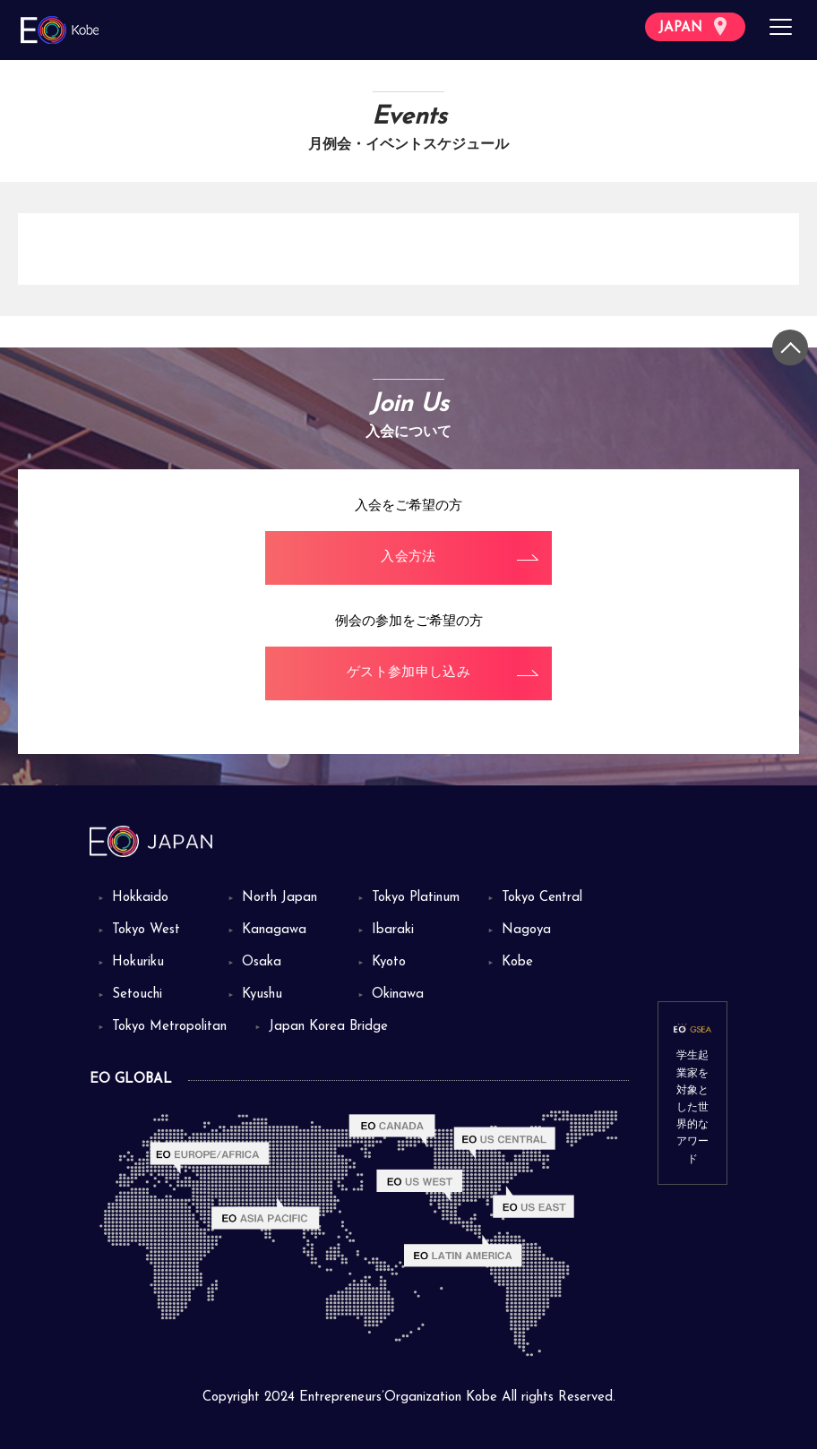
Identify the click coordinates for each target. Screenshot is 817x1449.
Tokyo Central (542, 898)
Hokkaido (140, 898)
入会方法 (408, 557)
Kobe (517, 962)
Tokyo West (146, 930)
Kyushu (262, 994)
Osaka (261, 962)
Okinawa (398, 994)
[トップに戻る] (790, 347)
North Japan (279, 898)
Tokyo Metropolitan (169, 1026)
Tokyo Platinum (416, 898)
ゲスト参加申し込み (408, 673)
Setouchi (137, 994)
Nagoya (526, 930)
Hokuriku (138, 962)
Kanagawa (274, 930)
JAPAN (692, 26)
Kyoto (389, 962)
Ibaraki (393, 930)
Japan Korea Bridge (328, 1026)
